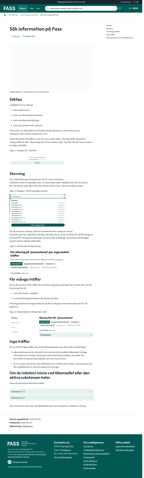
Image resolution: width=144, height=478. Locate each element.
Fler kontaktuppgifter (63, 457)
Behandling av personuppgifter (96, 453)
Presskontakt (89, 457)
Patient (23, 8)
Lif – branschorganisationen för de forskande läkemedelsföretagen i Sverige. (27, 455)
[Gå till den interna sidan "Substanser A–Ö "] (52, 398)
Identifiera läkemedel (125, 450)
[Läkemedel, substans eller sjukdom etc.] (83, 8)
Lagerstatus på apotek (125, 446)
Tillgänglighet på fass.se (93, 450)
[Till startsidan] (5, 15)
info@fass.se (65, 450)
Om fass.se (88, 446)
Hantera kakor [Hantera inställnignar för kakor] (89, 468)
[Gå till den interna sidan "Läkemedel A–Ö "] (52, 391)
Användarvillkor (90, 464)
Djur (38, 8)
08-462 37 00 (67, 446)
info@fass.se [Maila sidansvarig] (27, 426)
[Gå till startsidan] (9, 8)
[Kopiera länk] (29, 36)
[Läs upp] (15, 36)
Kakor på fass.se (90, 461)
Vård (32, 8)
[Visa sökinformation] (119, 8)
